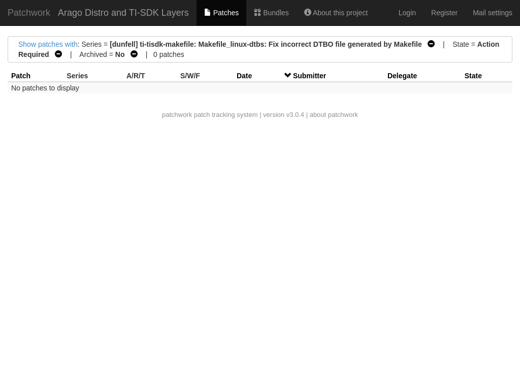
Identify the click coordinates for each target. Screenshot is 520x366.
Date (244, 76)
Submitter (309, 76)
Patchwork (29, 13)
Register (444, 13)
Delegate (402, 76)
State (473, 76)
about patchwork (334, 114)
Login (407, 13)
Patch (20, 76)
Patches (221, 13)
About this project (336, 13)
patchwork (177, 114)
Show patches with (48, 44)
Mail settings (492, 13)
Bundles (271, 13)
